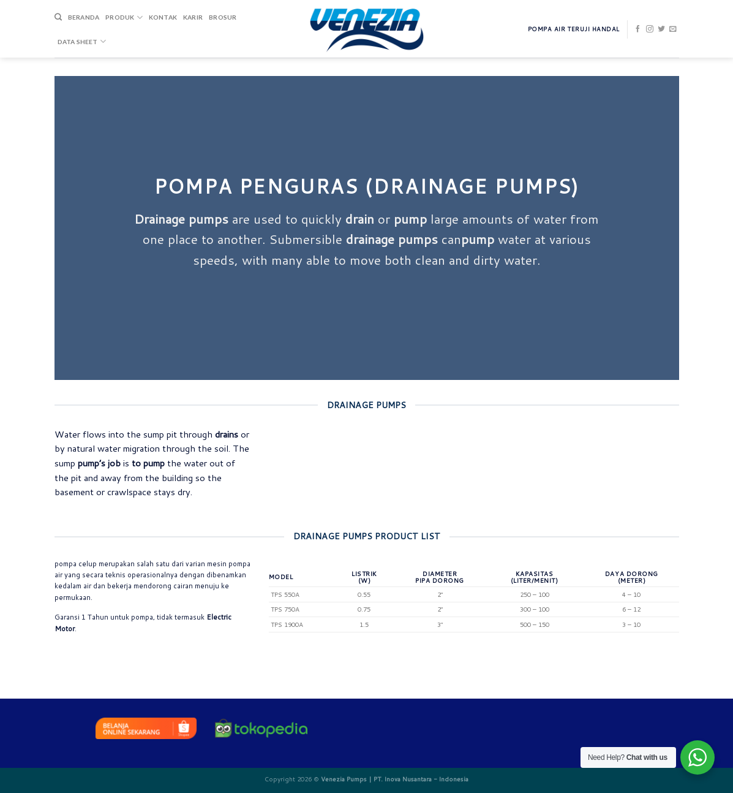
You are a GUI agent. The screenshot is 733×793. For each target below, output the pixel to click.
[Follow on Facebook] (638, 29)
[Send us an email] (673, 29)
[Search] (58, 17)
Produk (124, 17)
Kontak (163, 17)
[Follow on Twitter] (661, 29)
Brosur (222, 17)
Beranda (83, 17)
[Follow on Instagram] (649, 29)
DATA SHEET (82, 41)
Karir (193, 17)
